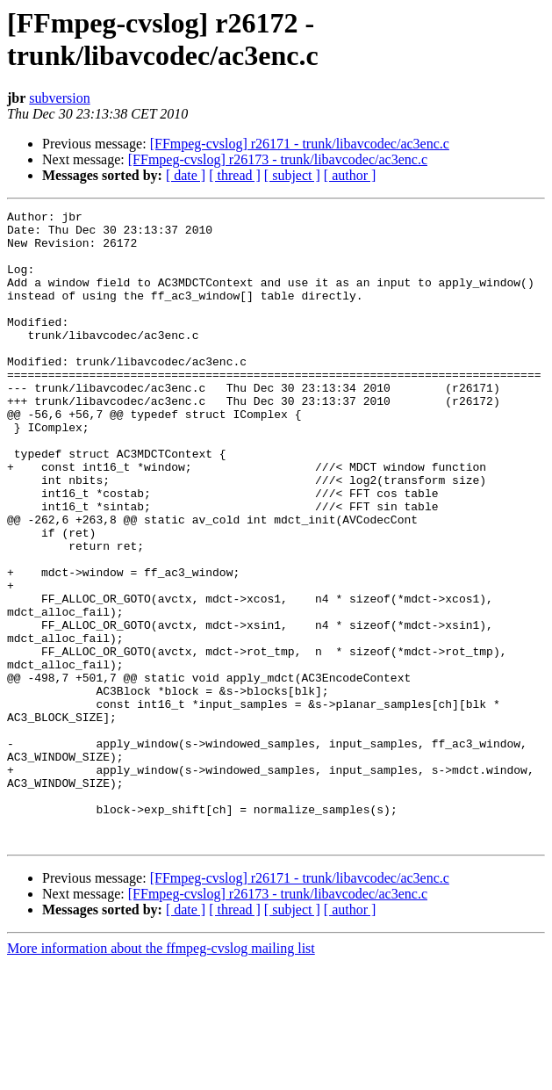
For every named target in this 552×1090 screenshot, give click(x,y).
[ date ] (185, 175)
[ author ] (350, 175)
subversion (59, 97)
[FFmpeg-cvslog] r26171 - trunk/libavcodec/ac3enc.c (299, 143)
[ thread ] (235, 175)
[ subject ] (292, 175)
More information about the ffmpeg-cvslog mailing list (161, 1074)
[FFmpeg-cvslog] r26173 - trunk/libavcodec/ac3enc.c (277, 159)
